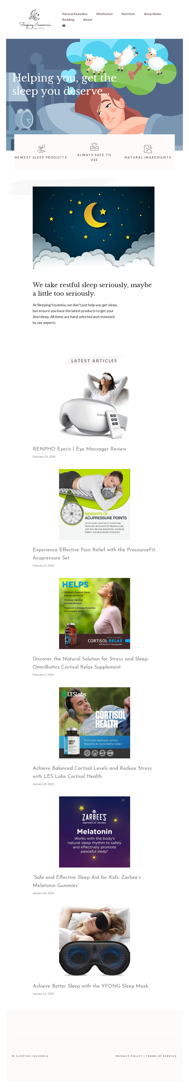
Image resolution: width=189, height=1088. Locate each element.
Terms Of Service (161, 1056)
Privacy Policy (129, 1056)
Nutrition (128, 14)
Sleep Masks (152, 14)
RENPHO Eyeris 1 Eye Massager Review (79, 449)
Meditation (104, 14)
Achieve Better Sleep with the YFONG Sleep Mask (90, 986)
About (87, 19)
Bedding (68, 19)
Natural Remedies (74, 14)
